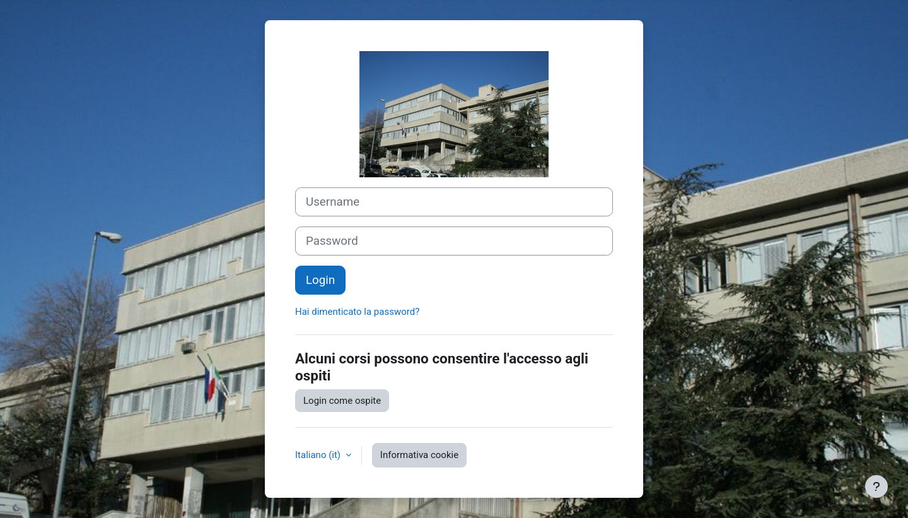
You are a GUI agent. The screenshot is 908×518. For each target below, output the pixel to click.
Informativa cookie (419, 455)
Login (320, 280)
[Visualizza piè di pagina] (876, 486)
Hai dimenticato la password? (357, 311)
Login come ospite (342, 400)
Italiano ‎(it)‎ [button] (319, 455)
